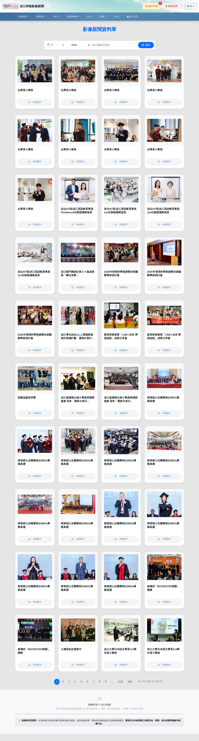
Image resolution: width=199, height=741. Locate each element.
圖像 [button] (102, 16)
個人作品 (132, 16)
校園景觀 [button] (40, 16)
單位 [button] (89, 16)
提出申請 (152, 5)
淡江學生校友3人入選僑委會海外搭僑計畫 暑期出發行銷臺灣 (77, 338)
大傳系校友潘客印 (71, 649)
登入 (191, 6)
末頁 (129, 681)
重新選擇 (171, 6)
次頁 (120, 681)
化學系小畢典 (25, 90)
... (112, 681)
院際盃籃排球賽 (27, 397)
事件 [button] (56, 16)
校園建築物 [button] (72, 16)
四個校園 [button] (22, 16)
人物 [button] (116, 16)
